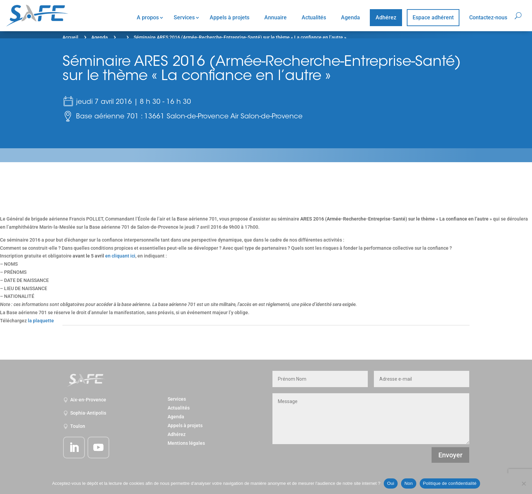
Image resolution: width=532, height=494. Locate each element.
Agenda (350, 17)
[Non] (523, 483)
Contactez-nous (488, 17)
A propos (148, 17)
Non (408, 483)
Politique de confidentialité (450, 483)
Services (184, 17)
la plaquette (41, 320)
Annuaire (275, 17)
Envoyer (450, 455)
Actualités (314, 17)
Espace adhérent (433, 17)
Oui (390, 483)
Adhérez (386, 17)
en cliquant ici (120, 256)
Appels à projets (229, 17)
